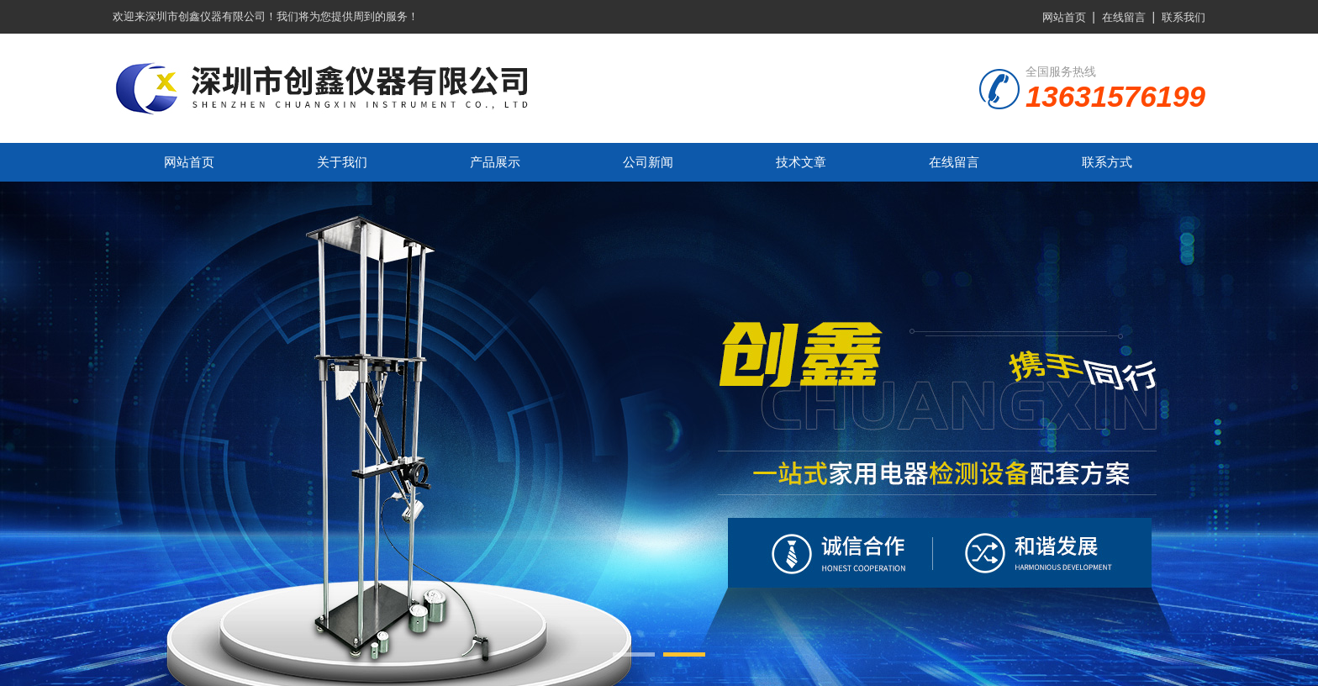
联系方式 (1107, 162)
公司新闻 (648, 162)
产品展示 (495, 162)
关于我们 (342, 162)
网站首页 (1064, 17)
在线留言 (1124, 17)
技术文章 (801, 162)
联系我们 (1183, 17)
